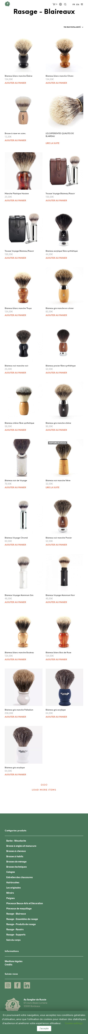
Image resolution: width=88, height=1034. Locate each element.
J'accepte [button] (44, 1028)
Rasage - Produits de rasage (21, 924)
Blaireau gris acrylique (56, 710)
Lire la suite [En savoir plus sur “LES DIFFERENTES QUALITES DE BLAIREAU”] (52, 143)
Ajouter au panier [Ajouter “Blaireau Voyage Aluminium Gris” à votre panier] (15, 602)
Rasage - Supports (15, 934)
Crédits (8, 964)
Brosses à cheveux (16, 851)
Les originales (13, 887)
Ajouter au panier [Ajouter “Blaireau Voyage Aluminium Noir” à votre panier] (56, 602)
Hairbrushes (12, 882)
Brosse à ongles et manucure (21, 846)
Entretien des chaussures (19, 877)
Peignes (10, 898)
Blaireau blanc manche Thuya (18, 308)
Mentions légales (13, 961)
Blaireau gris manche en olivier (60, 308)
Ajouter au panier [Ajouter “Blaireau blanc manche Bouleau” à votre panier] (15, 660)
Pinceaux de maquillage (19, 908)
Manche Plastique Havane (17, 194)
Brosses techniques (16, 866)
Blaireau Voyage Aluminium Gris (19, 595)
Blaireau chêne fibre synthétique (19, 423)
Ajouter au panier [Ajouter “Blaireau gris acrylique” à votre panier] (56, 717)
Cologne (10, 872)
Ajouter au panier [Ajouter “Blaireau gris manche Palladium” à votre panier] (15, 717)
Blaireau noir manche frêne (58, 481)
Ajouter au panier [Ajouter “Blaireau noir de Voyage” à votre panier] (15, 488)
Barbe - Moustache (16, 840)
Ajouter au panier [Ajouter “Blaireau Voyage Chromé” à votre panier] (15, 545)
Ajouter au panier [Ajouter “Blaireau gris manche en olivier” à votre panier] (56, 315)
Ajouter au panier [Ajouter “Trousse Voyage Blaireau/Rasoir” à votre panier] (56, 201)
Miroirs (10, 892)
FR (74, 4)
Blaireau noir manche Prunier (59, 538)
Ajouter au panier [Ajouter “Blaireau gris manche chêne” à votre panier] (56, 430)
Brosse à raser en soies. (15, 133)
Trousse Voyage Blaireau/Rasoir (60, 194)
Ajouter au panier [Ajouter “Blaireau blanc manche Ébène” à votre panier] (15, 83)
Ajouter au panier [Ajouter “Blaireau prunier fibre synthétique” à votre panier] (56, 373)
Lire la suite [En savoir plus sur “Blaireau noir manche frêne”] (52, 488)
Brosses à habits (14, 856)
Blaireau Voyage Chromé (16, 538)
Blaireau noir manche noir (16, 366)
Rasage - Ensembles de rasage (22, 919)
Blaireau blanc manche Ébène (18, 76)
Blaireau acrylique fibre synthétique (62, 251)
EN (77, 4)
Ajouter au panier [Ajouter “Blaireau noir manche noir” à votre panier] (15, 373)
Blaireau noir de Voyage (16, 481)
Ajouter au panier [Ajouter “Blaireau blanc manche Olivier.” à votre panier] (56, 83)
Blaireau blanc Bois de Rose (58, 653)
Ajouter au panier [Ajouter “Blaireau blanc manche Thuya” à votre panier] (15, 315)
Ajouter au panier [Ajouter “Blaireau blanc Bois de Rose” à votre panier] (56, 660)
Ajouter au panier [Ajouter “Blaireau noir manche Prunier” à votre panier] (56, 545)
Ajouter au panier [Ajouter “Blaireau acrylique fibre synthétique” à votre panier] (56, 258)
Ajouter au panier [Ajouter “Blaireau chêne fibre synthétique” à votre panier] (15, 430)
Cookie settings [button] (74, 1023)
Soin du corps (13, 940)
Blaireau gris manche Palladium (19, 710)
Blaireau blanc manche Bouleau (19, 653)
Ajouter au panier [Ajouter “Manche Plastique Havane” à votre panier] (15, 201)
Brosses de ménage (16, 861)
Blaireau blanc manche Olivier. (60, 76)
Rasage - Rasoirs (15, 929)
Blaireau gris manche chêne (58, 423)
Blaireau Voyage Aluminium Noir (60, 595)
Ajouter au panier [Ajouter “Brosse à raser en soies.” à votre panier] (15, 141)
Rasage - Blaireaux (16, 913)
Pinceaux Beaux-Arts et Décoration (24, 903)
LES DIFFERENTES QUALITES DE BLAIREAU (60, 134)
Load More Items (44, 790)
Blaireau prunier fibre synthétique (61, 366)
